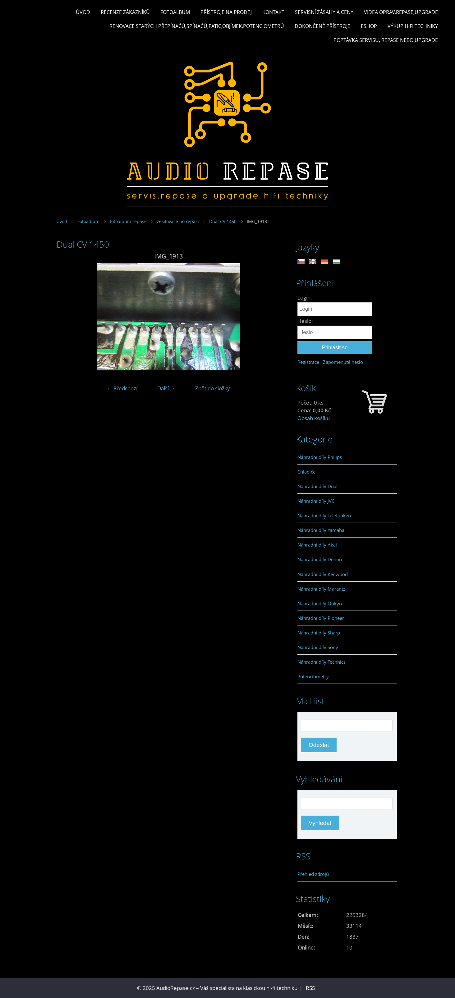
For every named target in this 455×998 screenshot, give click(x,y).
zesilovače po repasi (178, 221)
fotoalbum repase (128, 221)
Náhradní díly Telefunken (324, 515)
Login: (304, 297)
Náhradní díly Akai (317, 545)
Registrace (308, 362)
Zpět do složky (212, 388)
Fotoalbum (175, 12)
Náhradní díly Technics (321, 662)
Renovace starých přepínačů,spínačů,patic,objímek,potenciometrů (196, 26)
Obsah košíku (313, 418)
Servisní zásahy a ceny (324, 12)
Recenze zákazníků (125, 12)
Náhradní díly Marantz (321, 589)
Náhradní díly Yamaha (320, 530)
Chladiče (306, 472)
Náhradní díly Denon (319, 559)
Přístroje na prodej (226, 12)
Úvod (83, 12)
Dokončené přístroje (322, 26)
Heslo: (305, 320)
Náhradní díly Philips (319, 457)
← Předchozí (122, 388)
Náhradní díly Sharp (318, 632)
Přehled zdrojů (313, 874)
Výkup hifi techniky (413, 26)
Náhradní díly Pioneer (320, 618)
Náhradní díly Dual (317, 486)
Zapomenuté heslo (343, 362)
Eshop (369, 26)
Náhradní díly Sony (317, 647)
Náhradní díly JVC (315, 501)
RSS (310, 987)
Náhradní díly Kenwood (322, 574)
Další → (166, 388)
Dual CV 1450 (223, 221)
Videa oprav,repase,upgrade (401, 12)
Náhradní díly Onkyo (319, 603)
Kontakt (273, 12)
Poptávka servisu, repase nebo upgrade (385, 40)
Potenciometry (313, 676)
